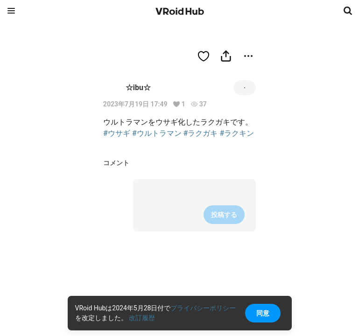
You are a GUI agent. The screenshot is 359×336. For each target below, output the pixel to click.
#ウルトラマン (157, 133)
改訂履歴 (142, 318)
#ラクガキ (200, 133)
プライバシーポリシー (203, 308)
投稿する (224, 214)
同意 (262, 313)
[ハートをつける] (203, 56)
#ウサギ (116, 133)
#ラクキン (236, 133)
